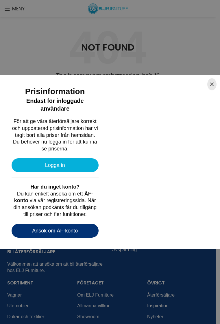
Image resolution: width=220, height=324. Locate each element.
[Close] (212, 84)
